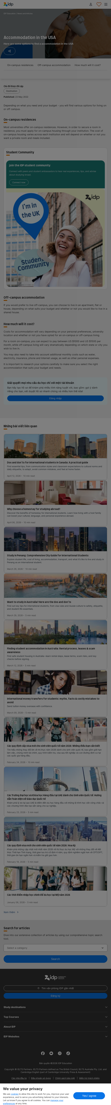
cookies (15, 1094)
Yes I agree (89, 1095)
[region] (55, 1094)
